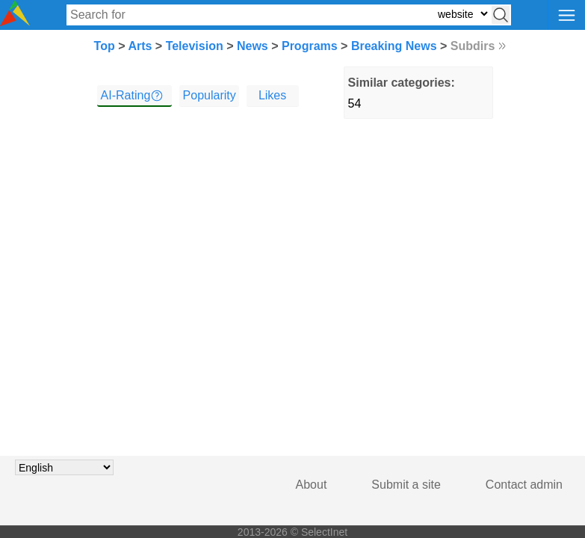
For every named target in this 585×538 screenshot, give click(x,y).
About (311, 484)
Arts (140, 46)
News (252, 46)
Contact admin (524, 484)
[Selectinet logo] (15, 22)
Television (194, 46)
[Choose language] (64, 467)
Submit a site (405, 484)
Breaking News (394, 46)
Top (104, 46)
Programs (310, 46)
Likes (272, 95)
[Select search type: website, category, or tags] (462, 13)
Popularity (209, 95)
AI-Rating (126, 95)
